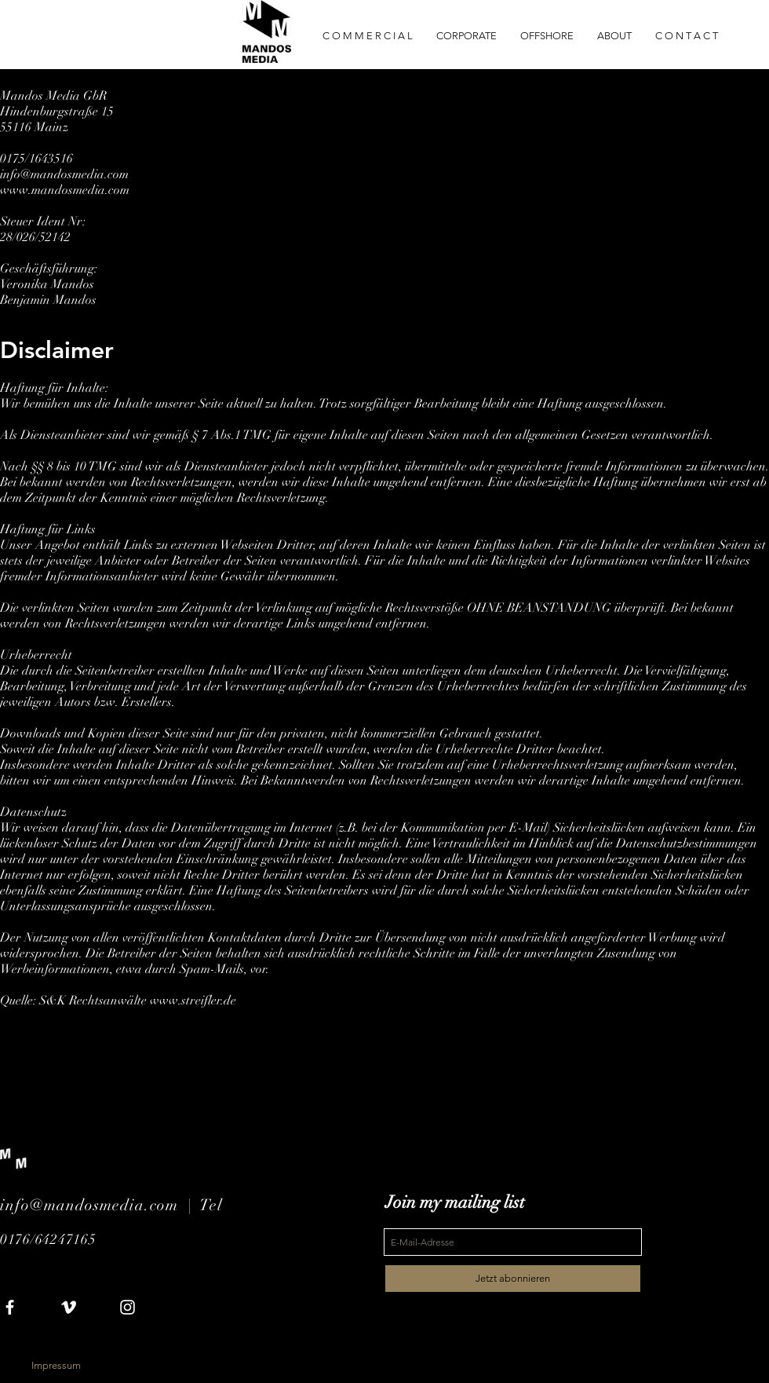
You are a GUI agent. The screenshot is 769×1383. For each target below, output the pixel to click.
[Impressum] (55, 1365)
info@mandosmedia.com (64, 174)
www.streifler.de (193, 1000)
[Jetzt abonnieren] (513, 1278)
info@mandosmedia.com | (100, 1205)
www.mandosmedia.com (64, 190)
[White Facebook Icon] (10, 1307)
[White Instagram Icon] (127, 1307)
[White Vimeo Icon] (68, 1307)
